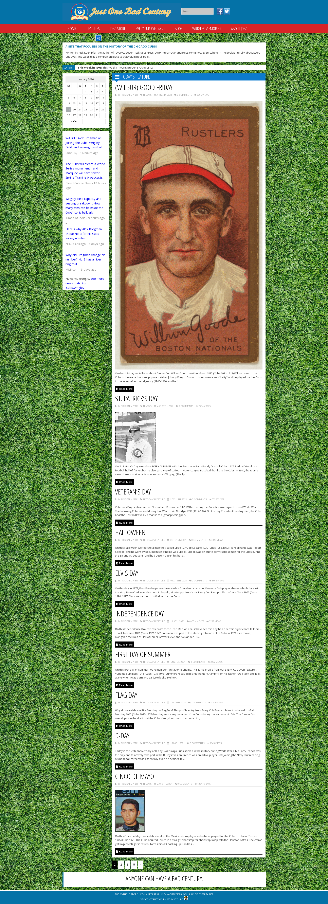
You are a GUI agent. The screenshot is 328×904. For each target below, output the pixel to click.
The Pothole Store (126, 894)
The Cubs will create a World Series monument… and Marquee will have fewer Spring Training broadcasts (85, 171)
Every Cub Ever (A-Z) (150, 28)
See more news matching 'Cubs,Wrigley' (85, 283)
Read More (124, 389)
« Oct (74, 121)
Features (93, 28)
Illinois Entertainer (201, 894)
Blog (178, 28)
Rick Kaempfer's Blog (174, 894)
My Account (76, 37)
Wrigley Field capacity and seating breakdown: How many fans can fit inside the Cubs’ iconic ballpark (84, 205)
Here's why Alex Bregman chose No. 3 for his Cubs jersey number (84, 233)
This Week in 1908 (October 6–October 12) (115, 67)
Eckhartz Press (149, 894)
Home (72, 28)
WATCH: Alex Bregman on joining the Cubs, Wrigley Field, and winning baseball (84, 142)
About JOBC (239, 28)
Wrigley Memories (206, 28)
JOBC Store (118, 28)
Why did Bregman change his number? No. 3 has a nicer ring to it (86, 259)
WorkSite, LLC (175, 899)
